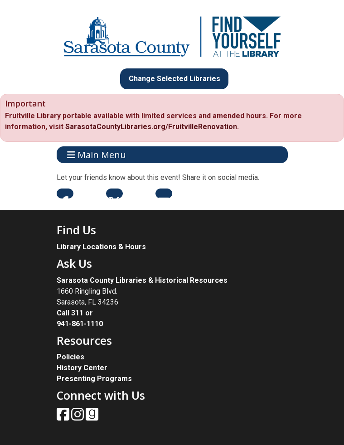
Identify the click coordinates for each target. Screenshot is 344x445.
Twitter (114, 193)
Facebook (65, 193)
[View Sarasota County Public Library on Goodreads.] (92, 417)
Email (163, 193)
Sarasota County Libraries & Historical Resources (142, 280)
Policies (70, 357)
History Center (82, 367)
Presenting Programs (94, 378)
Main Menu (96, 155)
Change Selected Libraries (174, 78)
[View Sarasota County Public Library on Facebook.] (64, 417)
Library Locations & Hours (101, 246)
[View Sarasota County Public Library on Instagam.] (78, 417)
